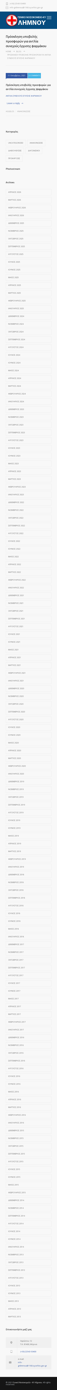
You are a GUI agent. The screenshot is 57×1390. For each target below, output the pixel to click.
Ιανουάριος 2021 (16, 680)
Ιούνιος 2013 (14, 1293)
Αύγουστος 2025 (15, 254)
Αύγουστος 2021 (15, 626)
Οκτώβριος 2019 (15, 797)
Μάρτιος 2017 (14, 1014)
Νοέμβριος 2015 (16, 1138)
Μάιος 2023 (13, 463)
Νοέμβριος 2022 (16, 510)
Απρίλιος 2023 (14, 471)
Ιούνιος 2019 (14, 828)
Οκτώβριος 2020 (15, 704)
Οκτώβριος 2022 (15, 518)
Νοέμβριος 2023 (16, 417)
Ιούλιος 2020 (14, 727)
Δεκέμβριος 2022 (16, 502)
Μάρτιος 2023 (14, 479)
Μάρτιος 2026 (14, 200)
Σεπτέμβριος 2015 (16, 1153)
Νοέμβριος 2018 (16, 882)
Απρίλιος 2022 (14, 564)
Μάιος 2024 (13, 370)
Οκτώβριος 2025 (15, 238)
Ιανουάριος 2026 (16, 215)
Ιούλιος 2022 (14, 541)
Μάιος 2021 (13, 649)
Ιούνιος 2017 (14, 991)
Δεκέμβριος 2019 (16, 781)
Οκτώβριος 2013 (15, 1262)
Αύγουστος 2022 (15, 533)
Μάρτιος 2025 (14, 293)
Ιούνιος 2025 (14, 269)
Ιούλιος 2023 (14, 448)
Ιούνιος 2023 (14, 456)
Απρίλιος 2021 (14, 657)
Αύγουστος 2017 (15, 975)
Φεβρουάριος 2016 (17, 1115)
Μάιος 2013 (13, 1301)
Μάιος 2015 (13, 1184)
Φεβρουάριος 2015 (17, 1192)
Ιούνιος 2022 (14, 549)
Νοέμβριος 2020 (16, 696)
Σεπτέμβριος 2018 (16, 898)
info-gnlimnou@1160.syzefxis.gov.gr (26, 8)
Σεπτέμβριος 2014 (16, 1216)
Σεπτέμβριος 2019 (16, 804)
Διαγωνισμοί (34, 150)
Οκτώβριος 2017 (15, 960)
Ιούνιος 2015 (14, 1177)
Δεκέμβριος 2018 (16, 874)
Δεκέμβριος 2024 (16, 316)
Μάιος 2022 (13, 556)
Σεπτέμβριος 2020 (16, 711)
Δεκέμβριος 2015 (16, 1130)
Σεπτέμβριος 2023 (16, 432)
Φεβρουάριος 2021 (17, 673)
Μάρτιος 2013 (14, 1316)
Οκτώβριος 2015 (15, 1146)
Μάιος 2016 (13, 1091)
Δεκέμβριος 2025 (16, 223)
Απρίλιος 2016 (14, 1099)
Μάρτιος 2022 (14, 572)
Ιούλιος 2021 (14, 634)
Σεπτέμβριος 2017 (16, 967)
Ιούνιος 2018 (14, 921)
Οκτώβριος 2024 (15, 331)
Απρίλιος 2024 (14, 378)
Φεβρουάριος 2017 (17, 1022)
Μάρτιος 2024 (14, 386)
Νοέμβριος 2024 (16, 324)
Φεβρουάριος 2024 (17, 393)
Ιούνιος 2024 (14, 362)
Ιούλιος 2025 (14, 262)
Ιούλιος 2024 (14, 355)
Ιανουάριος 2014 (16, 1247)
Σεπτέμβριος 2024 (16, 339)
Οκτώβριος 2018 (15, 890)
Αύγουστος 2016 (15, 1068)
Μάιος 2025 (13, 277)
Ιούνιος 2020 (14, 735)
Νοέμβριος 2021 (16, 603)
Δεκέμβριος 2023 (16, 409)
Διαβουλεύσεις (15, 150)
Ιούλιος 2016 (14, 1076)
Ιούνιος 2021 (14, 642)
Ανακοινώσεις (23, 111)
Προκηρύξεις (14, 158)
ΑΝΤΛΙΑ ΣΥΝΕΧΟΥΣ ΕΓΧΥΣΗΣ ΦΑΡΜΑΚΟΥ (24, 95)
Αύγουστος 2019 (15, 812)
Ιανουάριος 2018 (16, 936)
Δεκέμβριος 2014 (16, 1200)
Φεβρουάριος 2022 (17, 580)
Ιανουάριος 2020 (16, 773)
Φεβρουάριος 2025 (17, 300)
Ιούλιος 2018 (14, 913)
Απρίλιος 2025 (14, 285)
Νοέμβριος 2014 (16, 1208)
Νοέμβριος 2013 (16, 1254)
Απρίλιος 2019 (14, 843)
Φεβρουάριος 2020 (17, 766)
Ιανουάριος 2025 (16, 308)
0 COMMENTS (34, 75)
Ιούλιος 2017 (14, 983)
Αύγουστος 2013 (15, 1278)
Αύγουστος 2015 (15, 1161)
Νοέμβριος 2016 (16, 1045)
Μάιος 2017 (13, 998)
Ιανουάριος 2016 (16, 1122)
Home (8, 51)
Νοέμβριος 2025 (16, 231)
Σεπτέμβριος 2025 (16, 246)
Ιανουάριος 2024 (16, 401)
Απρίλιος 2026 (14, 192)
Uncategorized (15, 143)
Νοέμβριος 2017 (16, 952)
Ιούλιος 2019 (14, 820)
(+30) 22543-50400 (18, 4)
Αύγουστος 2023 (15, 440)
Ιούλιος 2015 (14, 1169)
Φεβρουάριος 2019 (17, 859)
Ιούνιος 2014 (14, 1239)
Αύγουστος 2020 (15, 719)
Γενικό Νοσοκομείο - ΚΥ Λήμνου (27, 1382)
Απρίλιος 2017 (14, 1006)
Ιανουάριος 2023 (16, 494)
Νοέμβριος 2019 (16, 789)
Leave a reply (13, 103)
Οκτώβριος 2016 (15, 1053)
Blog (18, 51)
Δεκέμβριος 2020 (16, 688)
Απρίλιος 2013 (14, 1309)
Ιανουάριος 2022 (16, 587)
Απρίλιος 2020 (14, 750)
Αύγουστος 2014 (15, 1223)
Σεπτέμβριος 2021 (16, 618)
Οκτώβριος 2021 (15, 611)
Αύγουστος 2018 (15, 905)
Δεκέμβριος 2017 (16, 944)
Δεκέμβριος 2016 (16, 1037)
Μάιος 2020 (13, 742)
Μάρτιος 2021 (14, 665)
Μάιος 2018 (13, 929)
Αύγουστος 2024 (15, 347)
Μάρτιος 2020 (14, 758)
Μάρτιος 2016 (14, 1107)
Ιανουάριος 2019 (16, 867)
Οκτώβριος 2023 (15, 424)
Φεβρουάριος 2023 (17, 487)
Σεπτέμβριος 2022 (16, 525)
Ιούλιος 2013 (14, 1285)
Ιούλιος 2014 (14, 1231)
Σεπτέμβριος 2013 (16, 1270)
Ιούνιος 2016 (14, 1084)
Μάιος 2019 (13, 836)
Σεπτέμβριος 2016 (16, 1060)
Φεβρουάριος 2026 (17, 207)
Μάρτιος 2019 (14, 851)
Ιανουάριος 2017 (16, 1029)
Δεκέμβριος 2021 (16, 595)
